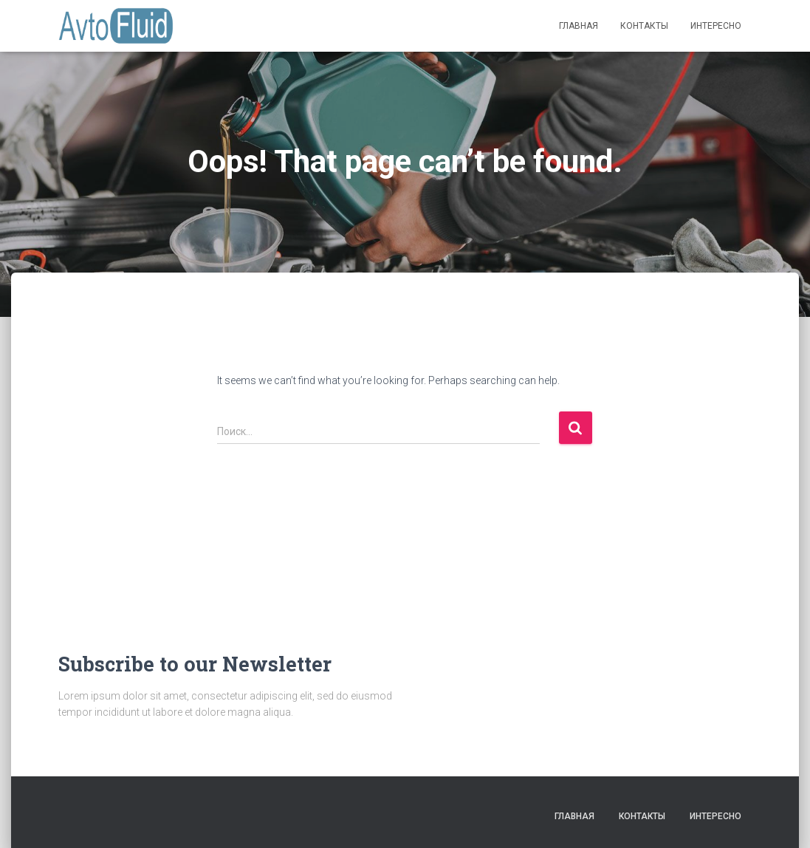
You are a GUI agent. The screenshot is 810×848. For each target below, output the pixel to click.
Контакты (644, 26)
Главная (578, 26)
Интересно (715, 26)
